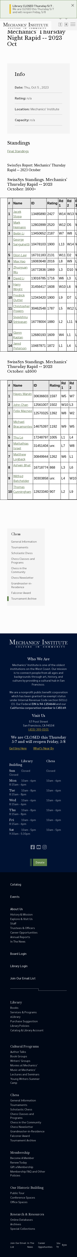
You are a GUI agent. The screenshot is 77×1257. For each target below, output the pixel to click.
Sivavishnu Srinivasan (20, 319)
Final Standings (18, 151)
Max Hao (19, 261)
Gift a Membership (21, 1167)
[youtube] (39, 847)
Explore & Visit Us (21, 919)
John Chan (20, 404)
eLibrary (15, 1016)
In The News (17, 941)
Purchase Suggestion (24, 1021)
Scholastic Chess (22, 553)
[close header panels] (72, 5)
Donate (40, 862)
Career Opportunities (24, 932)
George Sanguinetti (21, 241)
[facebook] (33, 847)
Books (14, 1007)
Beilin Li (18, 233)
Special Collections (22, 1228)
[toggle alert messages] (60, 24)
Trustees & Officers (22, 928)
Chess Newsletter (22, 577)
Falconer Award (21, 592)
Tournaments (19, 547)
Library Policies (19, 1025)
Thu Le (18, 437)
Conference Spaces (22, 1197)
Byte (64, 1244)
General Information (24, 541)
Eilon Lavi (19, 255)
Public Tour (17, 1193)
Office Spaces (19, 1202)
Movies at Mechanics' (24, 1065)
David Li (18, 278)
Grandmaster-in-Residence (21, 585)
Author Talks (18, 1051)
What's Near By (43, 748)
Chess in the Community (19, 570)
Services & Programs (23, 1012)
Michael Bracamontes (22, 423)
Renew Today (18, 1162)
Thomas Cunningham (22, 489)
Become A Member (22, 1158)
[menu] (72, 24)
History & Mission (21, 914)
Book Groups (18, 1056)
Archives (15, 1224)
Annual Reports (20, 937)
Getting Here (18, 748)
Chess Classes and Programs (23, 560)
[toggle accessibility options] (66, 24)
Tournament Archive (24, 598)
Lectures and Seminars (24, 1074)
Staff (13, 923)
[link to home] (25, 26)
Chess (16, 534)
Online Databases (21, 1219)
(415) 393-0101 (38, 729)
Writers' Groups (20, 1060)
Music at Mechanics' (23, 1069)
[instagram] (45, 847)
